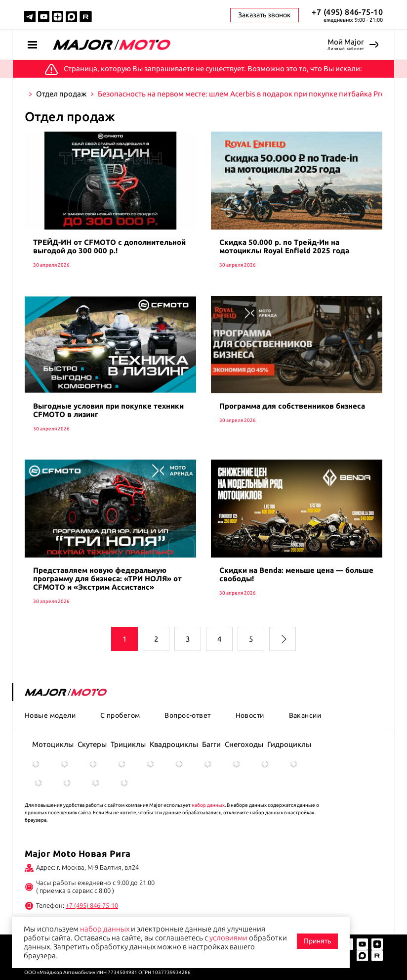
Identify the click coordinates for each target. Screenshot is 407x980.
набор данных (208, 805)
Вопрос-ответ (187, 715)
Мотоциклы (53, 744)
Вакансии (305, 715)
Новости (250, 715)
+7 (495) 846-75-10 (347, 11)
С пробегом (120, 715)
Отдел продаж (61, 94)
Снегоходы (244, 744)
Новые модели (50, 715)
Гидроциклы (289, 744)
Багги (211, 744)
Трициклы (128, 744)
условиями (228, 937)
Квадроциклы (174, 744)
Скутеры (92, 744)
